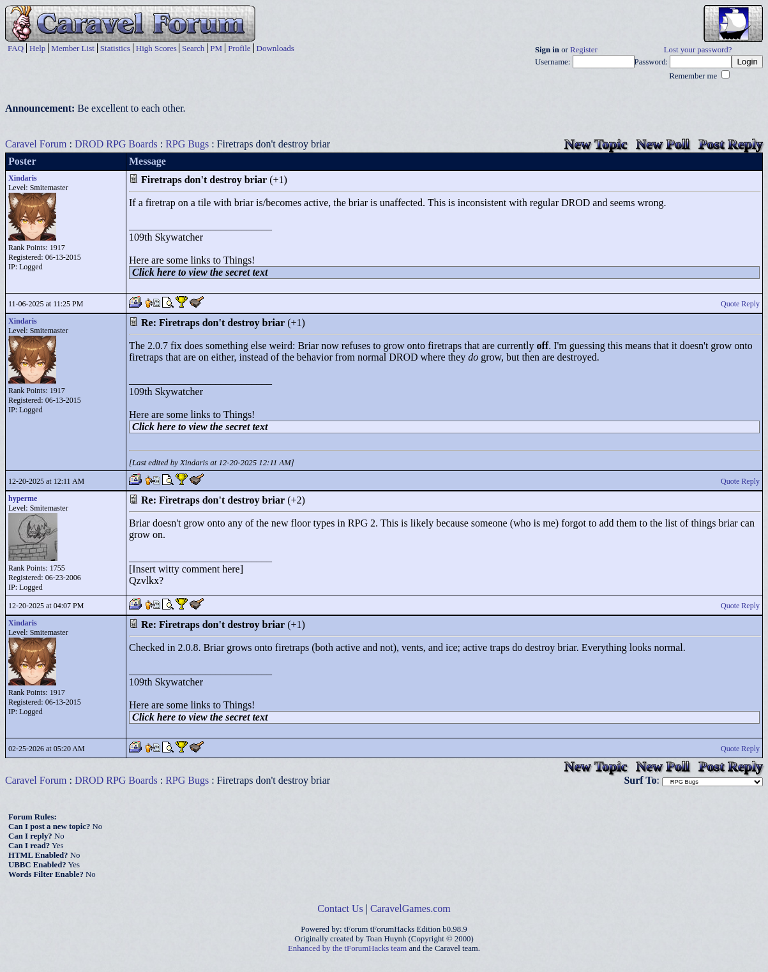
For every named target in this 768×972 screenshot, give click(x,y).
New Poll (662, 144)
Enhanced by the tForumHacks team (347, 948)
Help (37, 48)
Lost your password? (698, 49)
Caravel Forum (35, 143)
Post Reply (730, 144)
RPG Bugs (187, 143)
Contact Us (340, 908)
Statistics (115, 48)
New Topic (595, 144)
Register (584, 49)
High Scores (156, 48)
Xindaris (22, 178)
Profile (239, 48)
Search (193, 48)
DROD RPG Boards (116, 143)
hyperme (22, 498)
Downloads (275, 48)
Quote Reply (740, 303)
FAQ (16, 48)
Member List (72, 48)
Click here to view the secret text (199, 272)
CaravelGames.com (410, 908)
